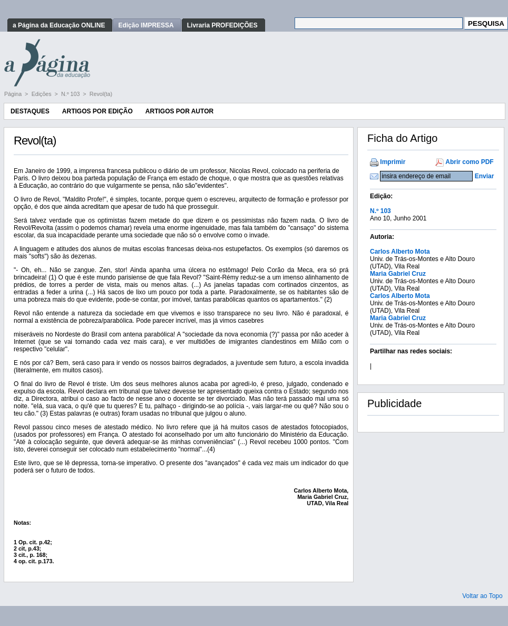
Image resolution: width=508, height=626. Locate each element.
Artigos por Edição (97, 111)
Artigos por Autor (179, 111)
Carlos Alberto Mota (400, 251)
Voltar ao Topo (482, 596)
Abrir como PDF (469, 162)
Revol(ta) (101, 94)
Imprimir (392, 162)
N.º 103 (71, 94)
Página (13, 94)
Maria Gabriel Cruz (398, 273)
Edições (42, 94)
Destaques (30, 111)
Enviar (484, 176)
